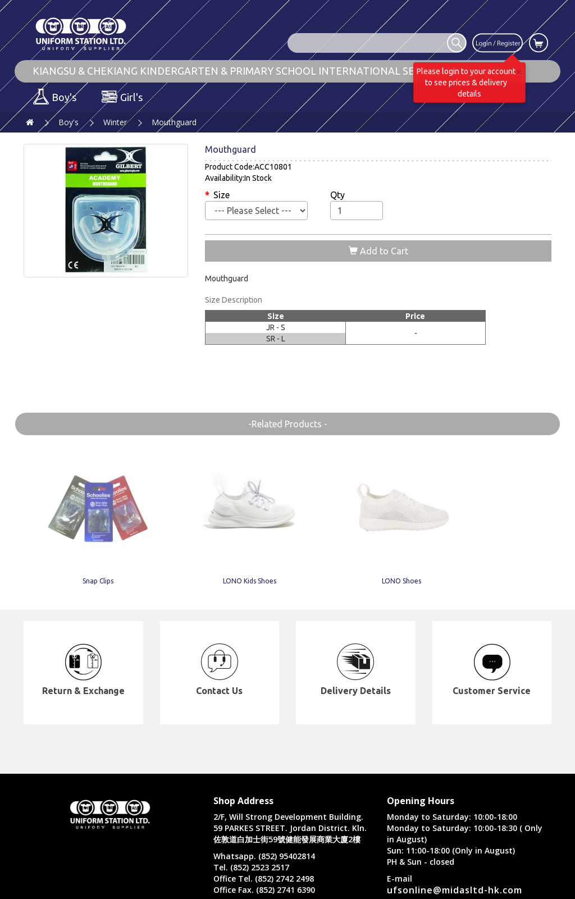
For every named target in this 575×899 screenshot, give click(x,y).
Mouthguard (174, 122)
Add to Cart (378, 251)
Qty (337, 195)
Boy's (68, 122)
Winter (115, 122)
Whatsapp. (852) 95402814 (264, 856)
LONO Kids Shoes (180, 565)
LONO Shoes (287, 565)
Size (221, 195)
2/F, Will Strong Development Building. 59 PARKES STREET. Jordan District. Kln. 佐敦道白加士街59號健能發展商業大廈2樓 (290, 828)
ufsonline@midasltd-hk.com (454, 890)
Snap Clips (72, 565)
